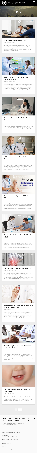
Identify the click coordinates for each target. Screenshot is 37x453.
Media (23, 418)
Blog (35, 418)
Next (20, 409)
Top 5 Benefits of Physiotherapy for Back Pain (18, 268)
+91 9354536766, (5, 440)
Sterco (15, 424)
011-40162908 (12, 440)
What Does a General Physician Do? (15, 40)
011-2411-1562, (14, 439)
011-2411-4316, (6, 439)
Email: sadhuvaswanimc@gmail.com (9, 449)
